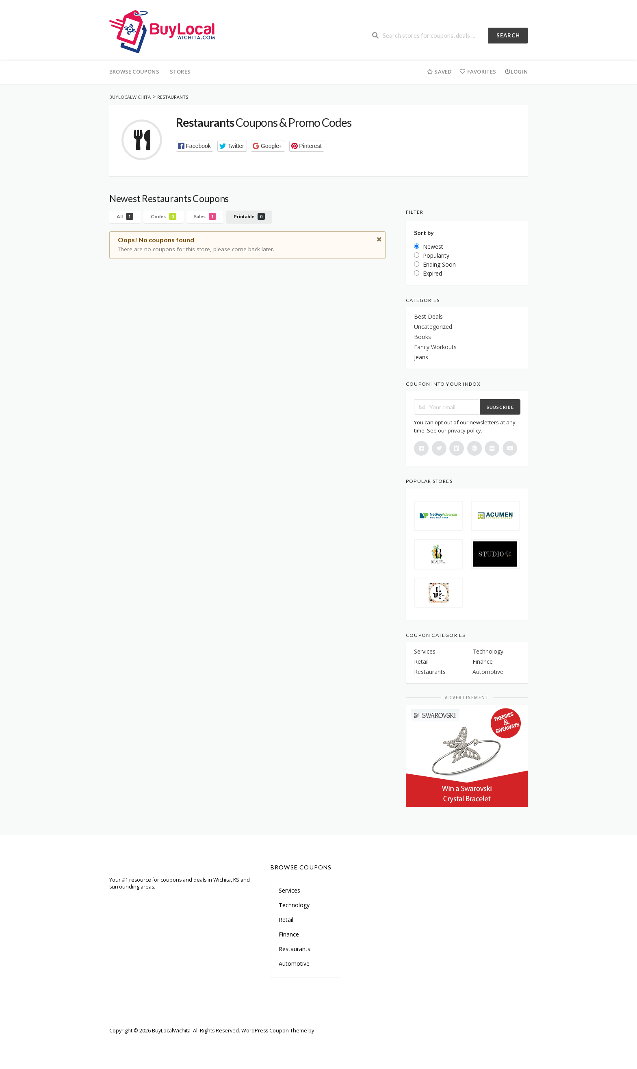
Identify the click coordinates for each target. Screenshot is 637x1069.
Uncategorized (433, 326)
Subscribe (500, 407)
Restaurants (430, 672)
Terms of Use (248, 1042)
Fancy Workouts (435, 347)
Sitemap (152, 1042)
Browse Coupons (134, 71)
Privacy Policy (290, 1042)
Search (508, 35)
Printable (249, 216)
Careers (212, 1042)
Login (516, 71)
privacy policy (464, 430)
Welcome (120, 1042)
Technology (487, 651)
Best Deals (428, 316)
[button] (195, 146)
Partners (182, 1042)
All (125, 216)
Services (425, 651)
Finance (482, 661)
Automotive (487, 672)
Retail (421, 661)
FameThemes (331, 1030)
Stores (180, 71)
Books (422, 337)
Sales (205, 216)
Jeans (421, 357)
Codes (163, 216)
